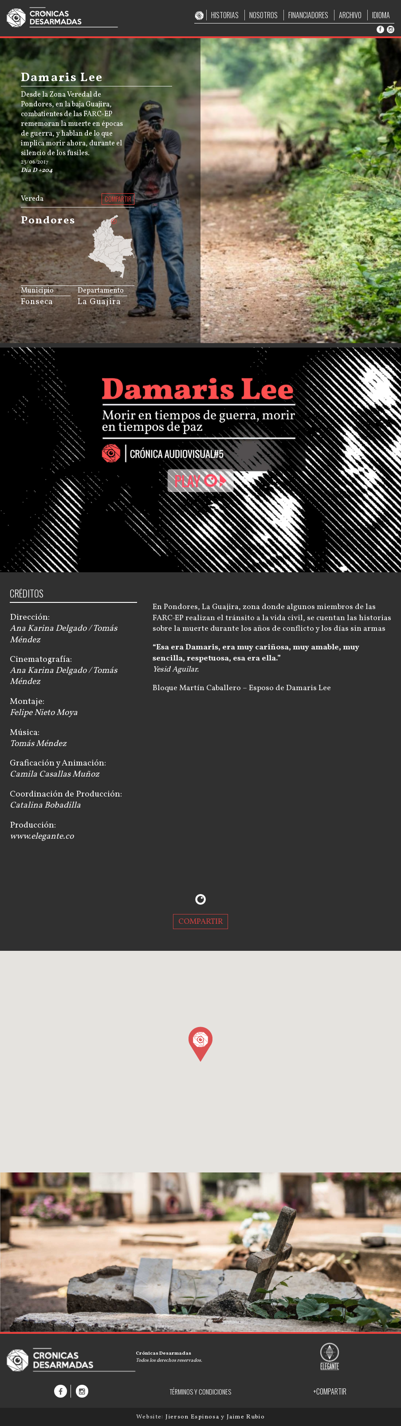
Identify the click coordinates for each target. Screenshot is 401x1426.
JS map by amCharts (100, 275)
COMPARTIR (118, 198)
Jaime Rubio (246, 1417)
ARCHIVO (350, 15)
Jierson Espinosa (193, 1417)
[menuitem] (115, 270)
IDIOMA (381, 15)
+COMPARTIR (329, 1391)
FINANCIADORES (308, 15)
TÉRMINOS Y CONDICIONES (200, 1391)
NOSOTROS (263, 15)
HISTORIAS (225, 15)
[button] (200, 1044)
